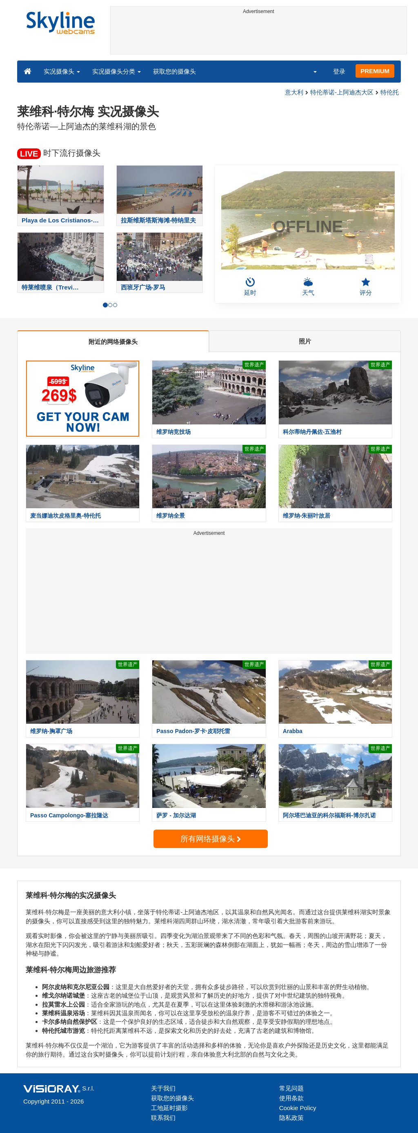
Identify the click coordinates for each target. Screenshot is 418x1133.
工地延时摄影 (169, 1107)
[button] (310, 71)
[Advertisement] (259, 35)
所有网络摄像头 (210, 839)
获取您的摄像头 (174, 71)
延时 (250, 286)
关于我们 (163, 1088)
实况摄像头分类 (116, 71)
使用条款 (291, 1098)
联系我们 (163, 1117)
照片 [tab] (305, 341)
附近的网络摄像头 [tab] (113, 341)
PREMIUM (374, 70)
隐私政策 (291, 1117)
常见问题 (291, 1088)
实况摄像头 (62, 71)
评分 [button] (366, 286)
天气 (308, 286)
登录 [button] (339, 71)
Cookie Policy (297, 1107)
